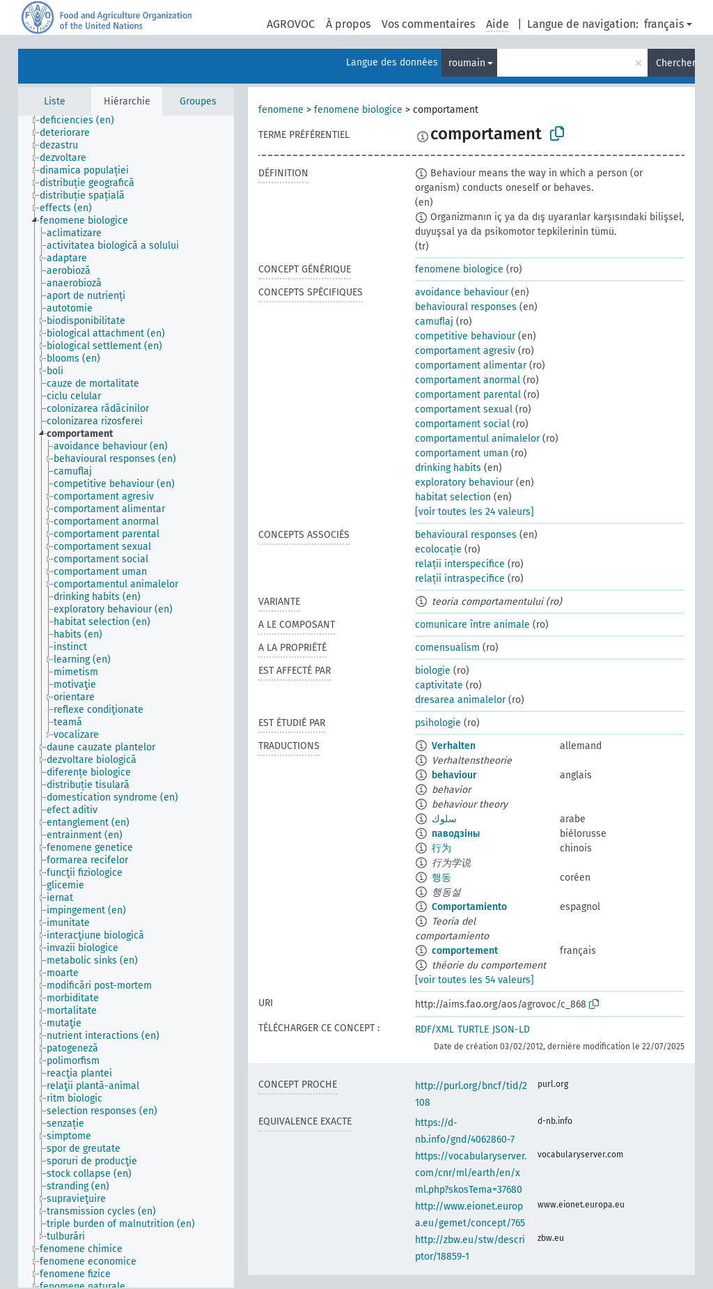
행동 (441, 877)
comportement (465, 951)
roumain (466, 63)
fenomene (281, 110)
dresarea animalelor (460, 700)
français (664, 24)
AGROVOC (291, 24)
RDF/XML (434, 1029)
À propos (348, 24)
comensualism (447, 648)
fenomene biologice (358, 110)
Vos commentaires (428, 24)
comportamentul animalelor (477, 439)
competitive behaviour (465, 336)
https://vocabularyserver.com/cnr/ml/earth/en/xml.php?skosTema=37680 (470, 1173)
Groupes (198, 101)
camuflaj (434, 321)
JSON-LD (511, 1029)
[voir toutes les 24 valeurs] (474, 512)
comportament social (462, 424)
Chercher (675, 63)
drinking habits (448, 468)
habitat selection (453, 497)
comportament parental (468, 395)
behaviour (454, 775)
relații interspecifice (460, 564)
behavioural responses (466, 307)
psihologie (438, 723)
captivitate (439, 685)
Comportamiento (469, 907)
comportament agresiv (465, 351)
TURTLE (473, 1029)
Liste (54, 101)
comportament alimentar (470, 365)
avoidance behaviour (461, 292)
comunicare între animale (472, 625)
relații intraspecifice (460, 579)
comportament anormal (467, 380)
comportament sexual (463, 409)
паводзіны (456, 834)
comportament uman (461, 453)
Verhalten (454, 746)
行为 (441, 848)
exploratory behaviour (464, 482)
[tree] (126, 702)
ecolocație (438, 549)
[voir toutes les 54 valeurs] (474, 980)
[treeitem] (83, 120)
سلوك (444, 819)
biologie (432, 671)
